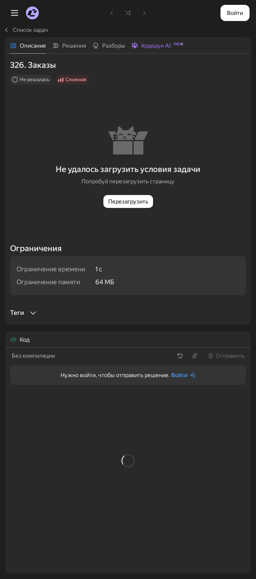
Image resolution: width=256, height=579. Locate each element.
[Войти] (183, 375)
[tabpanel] (128, 189)
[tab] (28, 46)
